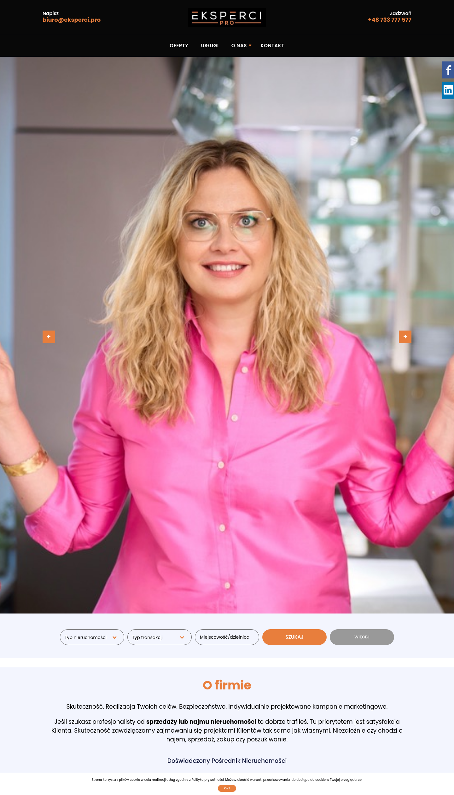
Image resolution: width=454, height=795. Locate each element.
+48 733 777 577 (389, 20)
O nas (239, 45)
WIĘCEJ (362, 637)
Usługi (209, 45)
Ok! (227, 788)
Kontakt (272, 45)
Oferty (179, 45)
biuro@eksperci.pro (72, 20)
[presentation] (49, 337)
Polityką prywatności (207, 779)
